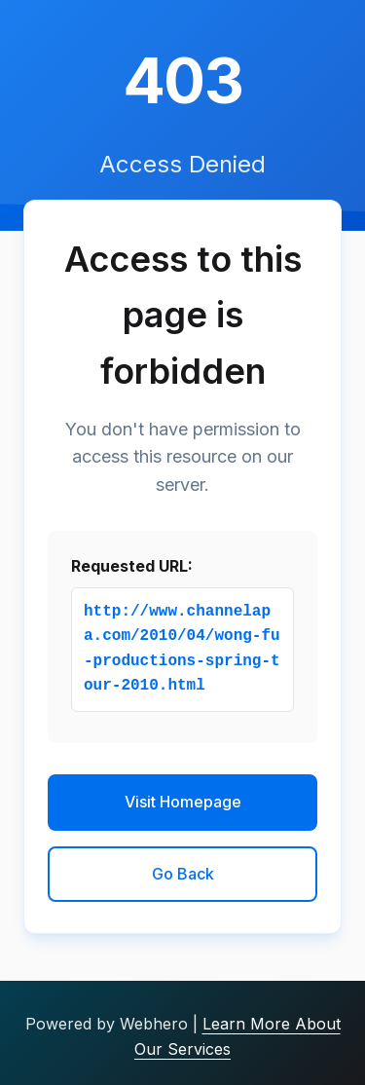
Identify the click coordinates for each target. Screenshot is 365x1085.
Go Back (183, 873)
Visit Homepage (183, 801)
